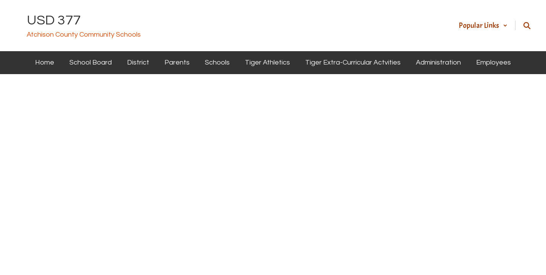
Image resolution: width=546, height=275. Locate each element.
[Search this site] (527, 25)
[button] (483, 25)
